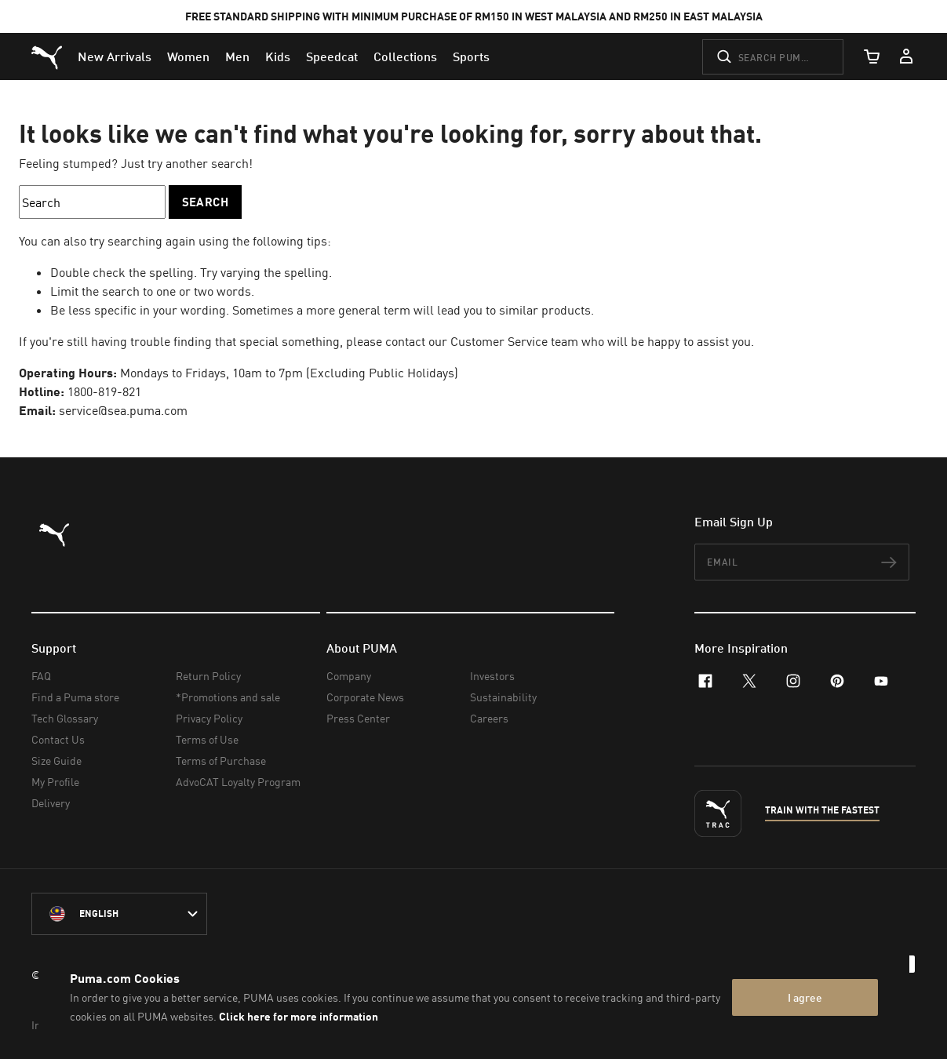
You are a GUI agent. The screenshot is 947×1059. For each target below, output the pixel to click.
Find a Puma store (75, 697)
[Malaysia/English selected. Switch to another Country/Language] (119, 913)
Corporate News (365, 697)
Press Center (358, 718)
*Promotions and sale (228, 697)
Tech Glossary (64, 718)
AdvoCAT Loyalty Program (238, 781)
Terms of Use (207, 739)
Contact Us (58, 739)
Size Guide (56, 760)
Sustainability (503, 697)
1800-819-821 (104, 391)
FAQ (41, 675)
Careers (489, 718)
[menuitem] (114, 56)
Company (348, 675)
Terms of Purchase (221, 760)
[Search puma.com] (772, 57)
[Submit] (724, 56)
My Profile (55, 781)
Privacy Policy (209, 718)
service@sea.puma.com (123, 410)
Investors (492, 675)
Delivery (50, 803)
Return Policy (208, 675)
